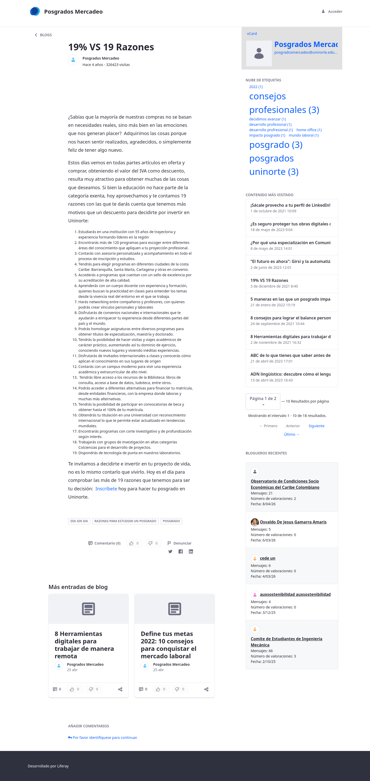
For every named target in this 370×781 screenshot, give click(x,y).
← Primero (268, 425)
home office (309, 129)
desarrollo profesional (270, 124)
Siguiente (317, 425)
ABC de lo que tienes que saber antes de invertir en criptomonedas (291, 355)
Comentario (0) (104, 543)
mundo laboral (304, 135)
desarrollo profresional (271, 129)
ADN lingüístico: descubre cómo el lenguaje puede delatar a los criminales (291, 374)
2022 (256, 86)
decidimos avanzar (267, 119)
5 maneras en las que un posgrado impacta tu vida (291, 299)
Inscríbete (106, 488)
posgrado (171, 521)
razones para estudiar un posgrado (125, 521)
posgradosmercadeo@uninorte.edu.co (306, 52)
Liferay (63, 766)
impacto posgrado (267, 135)
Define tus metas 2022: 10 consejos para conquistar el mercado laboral (169, 644)
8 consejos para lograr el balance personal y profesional (291, 318)
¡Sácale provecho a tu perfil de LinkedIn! (290, 205)
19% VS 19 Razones (269, 280)
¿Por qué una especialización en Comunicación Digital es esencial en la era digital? (291, 242)
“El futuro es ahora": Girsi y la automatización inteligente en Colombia (291, 261)
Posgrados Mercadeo (100, 58)
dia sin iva (79, 521)
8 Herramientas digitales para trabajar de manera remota (84, 644)
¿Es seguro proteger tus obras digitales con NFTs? (291, 224)
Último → (292, 434)
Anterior (293, 425)
